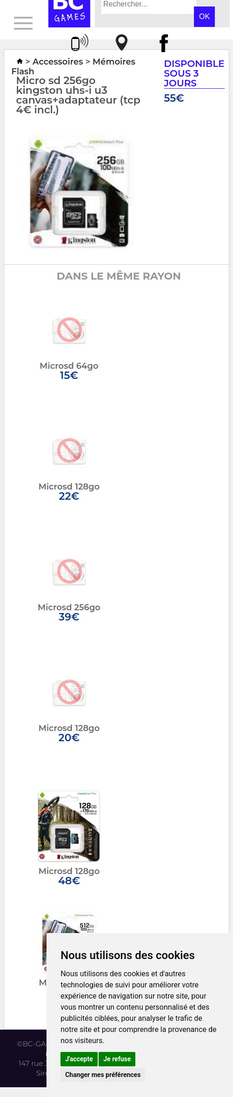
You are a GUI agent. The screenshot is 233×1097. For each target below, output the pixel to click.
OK (204, 16)
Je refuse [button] (117, 1059)
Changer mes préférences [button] (102, 1074)
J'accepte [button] (79, 1059)
